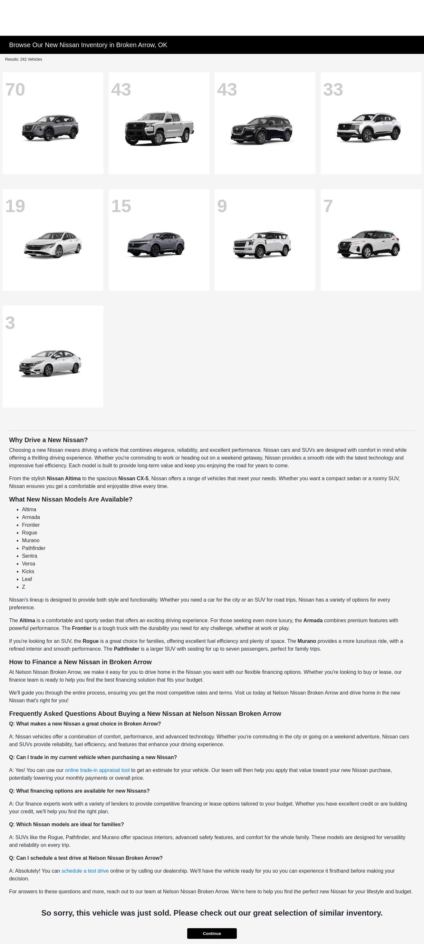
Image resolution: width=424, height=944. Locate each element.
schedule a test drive (85, 871)
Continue (212, 933)
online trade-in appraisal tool (97, 770)
